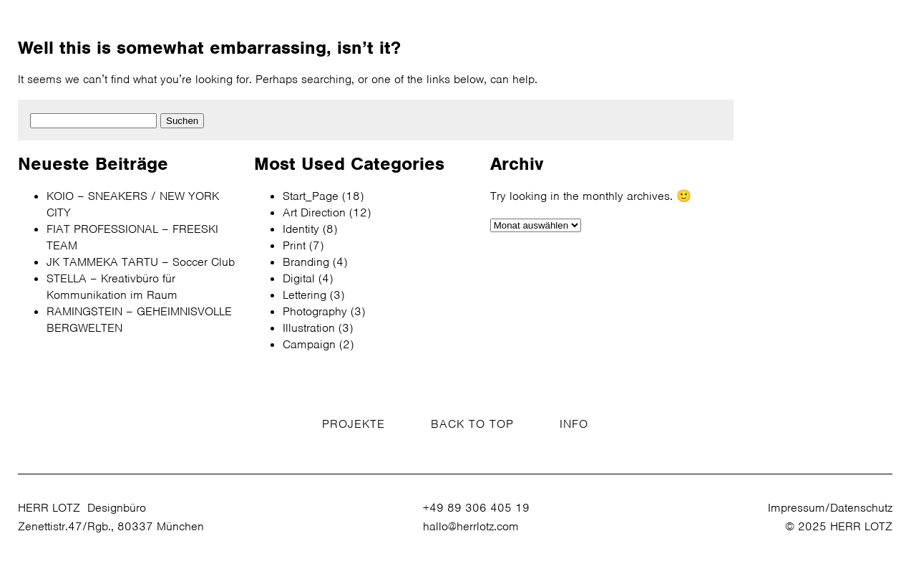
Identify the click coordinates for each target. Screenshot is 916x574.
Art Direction (314, 212)
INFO (574, 423)
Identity (301, 228)
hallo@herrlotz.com (471, 526)
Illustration (309, 327)
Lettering (304, 294)
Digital (299, 278)
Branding (306, 261)
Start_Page (310, 196)
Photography (315, 311)
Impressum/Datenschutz (830, 507)
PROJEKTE (353, 423)
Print (294, 245)
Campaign (309, 344)
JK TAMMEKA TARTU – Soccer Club (141, 261)
